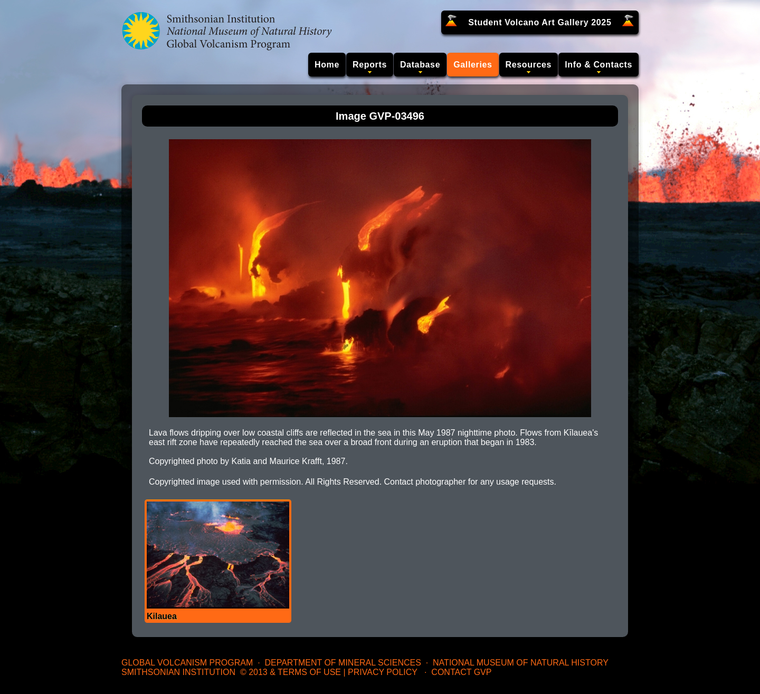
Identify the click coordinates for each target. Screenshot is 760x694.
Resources (529, 64)
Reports (370, 64)
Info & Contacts (598, 64)
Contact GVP (461, 672)
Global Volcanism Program (187, 662)
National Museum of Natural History (521, 662)
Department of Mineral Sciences (342, 662)
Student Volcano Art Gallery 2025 (539, 22)
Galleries (472, 64)
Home (327, 64)
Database (420, 64)
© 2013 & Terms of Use (290, 672)
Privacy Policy (382, 672)
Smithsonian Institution (178, 672)
